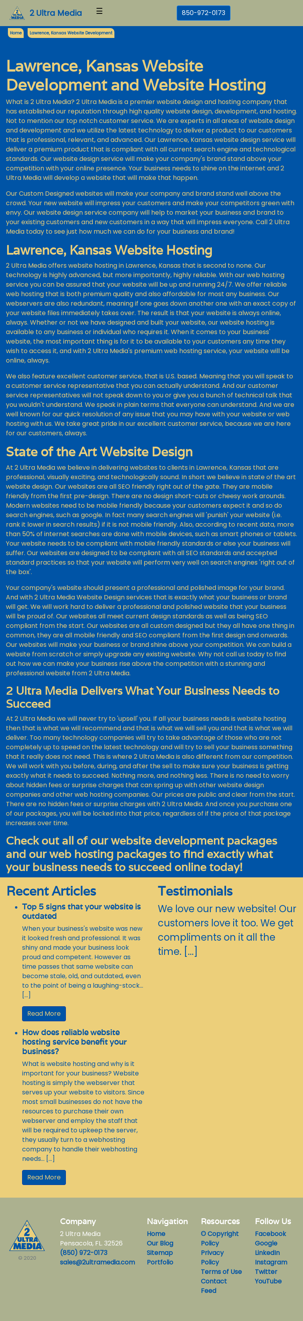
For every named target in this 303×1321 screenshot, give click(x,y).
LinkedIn (267, 1252)
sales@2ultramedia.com (97, 1262)
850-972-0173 (203, 12)
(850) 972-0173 (83, 1252)
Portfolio (160, 1262)
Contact (214, 1281)
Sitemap (160, 1252)
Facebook (270, 1233)
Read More (44, 1013)
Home (156, 1233)
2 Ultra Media (56, 13)
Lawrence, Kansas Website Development (71, 33)
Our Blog (160, 1243)
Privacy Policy (212, 1257)
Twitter (266, 1271)
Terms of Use (221, 1271)
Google (266, 1243)
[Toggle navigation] (99, 13)
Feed (208, 1290)
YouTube (268, 1281)
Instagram (271, 1262)
